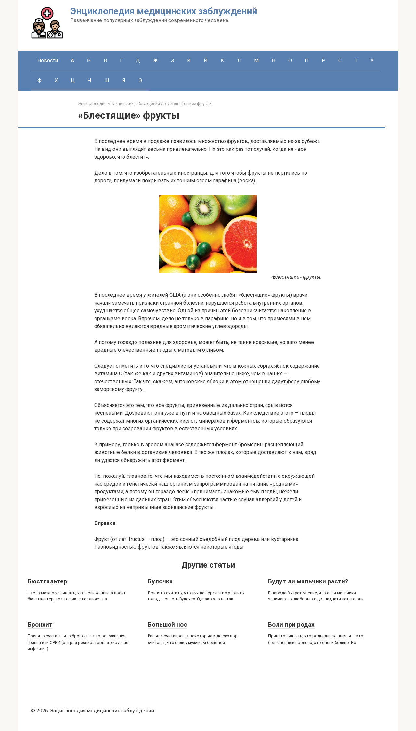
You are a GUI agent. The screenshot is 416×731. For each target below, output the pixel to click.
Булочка (160, 581)
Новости (47, 61)
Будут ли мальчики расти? (308, 581)
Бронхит (40, 624)
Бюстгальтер (47, 581)
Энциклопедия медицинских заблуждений (163, 11)
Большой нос (167, 624)
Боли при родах (291, 624)
